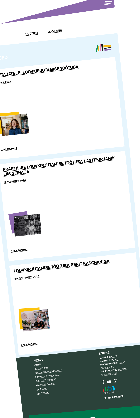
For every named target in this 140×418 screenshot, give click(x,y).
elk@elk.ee (107, 367)
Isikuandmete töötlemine (48, 371)
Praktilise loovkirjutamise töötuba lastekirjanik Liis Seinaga (59, 166)
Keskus (38, 360)
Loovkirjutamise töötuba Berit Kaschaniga (61, 266)
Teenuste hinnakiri (46, 380)
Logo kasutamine (45, 384)
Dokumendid (41, 368)
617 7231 (115, 360)
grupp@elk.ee (109, 374)
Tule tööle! (43, 393)
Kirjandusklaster (113, 397)
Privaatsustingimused (47, 375)
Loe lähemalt (8, 149)
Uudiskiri (54, 31)
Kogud (37, 364)
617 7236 (112, 356)
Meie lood (41, 389)
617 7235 (120, 362)
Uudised (31, 33)
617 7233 (122, 369)
